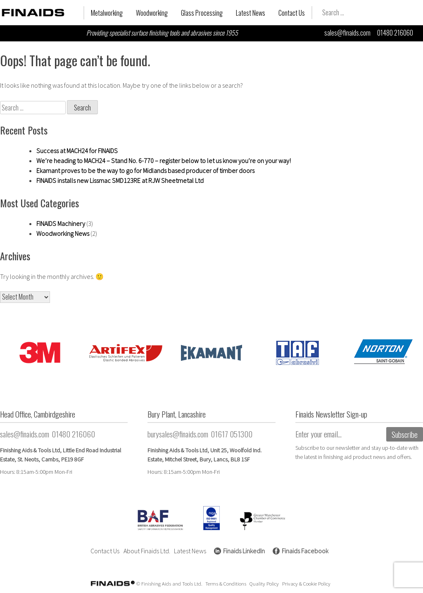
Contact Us (291, 13)
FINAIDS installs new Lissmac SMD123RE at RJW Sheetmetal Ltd (120, 180)
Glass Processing (202, 13)
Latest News (250, 13)
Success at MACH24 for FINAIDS (77, 150)
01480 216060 (395, 33)
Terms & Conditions (225, 583)
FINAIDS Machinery (60, 223)
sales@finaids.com (347, 33)
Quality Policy (264, 583)
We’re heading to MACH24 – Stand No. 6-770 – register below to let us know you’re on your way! (163, 160)
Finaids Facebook (305, 551)
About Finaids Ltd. (147, 551)
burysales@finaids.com (177, 434)
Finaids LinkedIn (244, 551)
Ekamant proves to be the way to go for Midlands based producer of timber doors (145, 170)
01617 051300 (231, 434)
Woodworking (152, 13)
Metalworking (107, 13)
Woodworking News (62, 233)
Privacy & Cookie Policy (306, 583)
